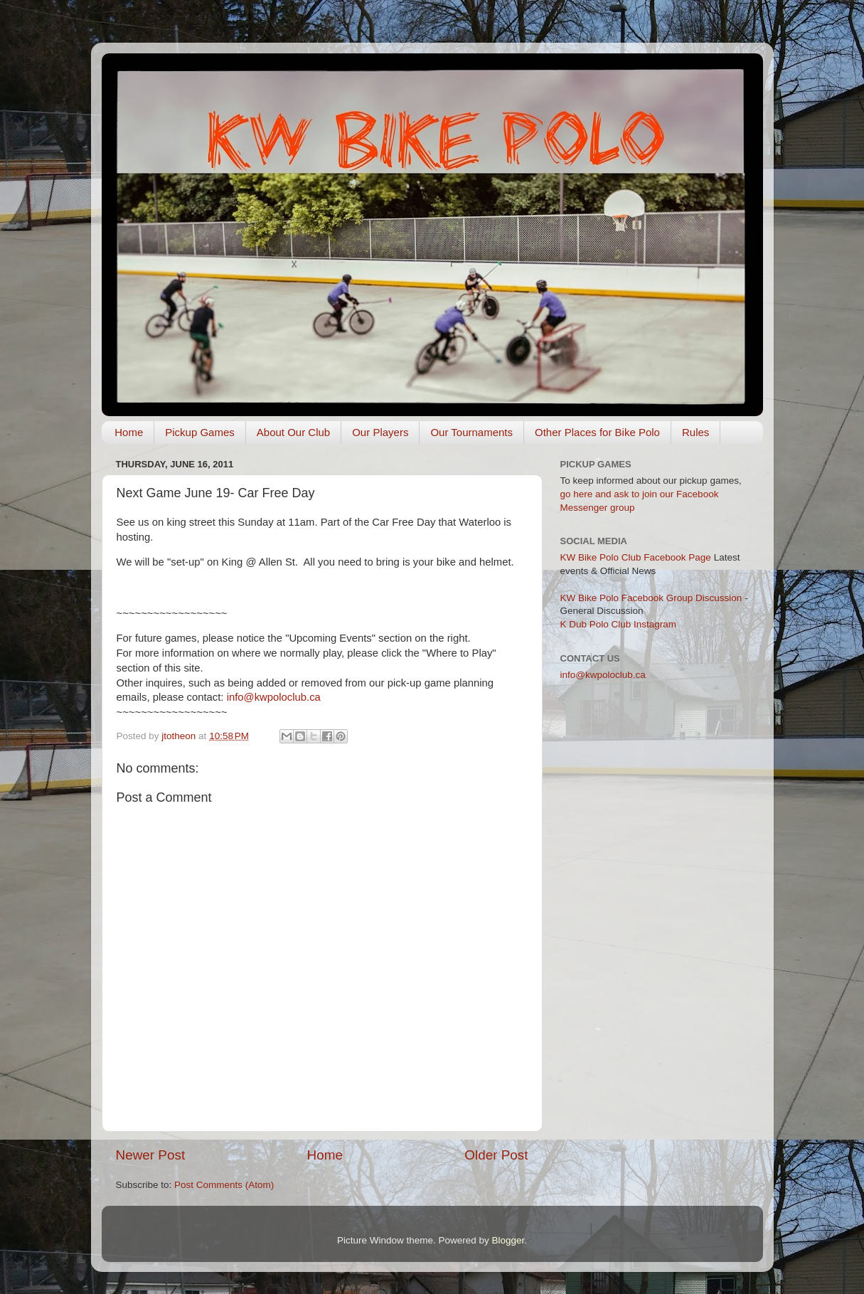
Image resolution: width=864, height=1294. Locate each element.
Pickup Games (200, 432)
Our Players (380, 432)
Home (128, 432)
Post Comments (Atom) (224, 1184)
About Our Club (293, 432)
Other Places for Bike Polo (597, 432)
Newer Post (151, 1154)
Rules (695, 432)
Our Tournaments (471, 432)
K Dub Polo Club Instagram (618, 624)
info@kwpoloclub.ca (274, 697)
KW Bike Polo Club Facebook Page (635, 557)
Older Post (496, 1154)
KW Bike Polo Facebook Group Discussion (651, 598)
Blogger (508, 1240)
